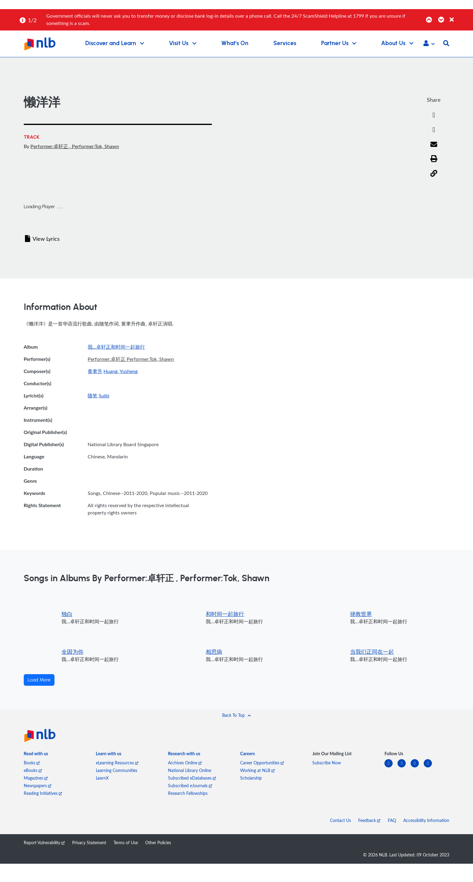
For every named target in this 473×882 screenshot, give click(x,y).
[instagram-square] (417, 767)
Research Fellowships (188, 793)
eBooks (33, 770)
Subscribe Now (326, 763)
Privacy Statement (89, 842)
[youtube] (430, 767)
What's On (234, 43)
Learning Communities (116, 770)
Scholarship (251, 778)
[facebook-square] (404, 767)
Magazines (36, 778)
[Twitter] (434, 129)
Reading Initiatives (43, 793)
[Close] (460, 16)
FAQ (392, 820)
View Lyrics (42, 238)
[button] (429, 44)
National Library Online (189, 770)
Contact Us (340, 820)
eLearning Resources (117, 763)
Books (32, 763)
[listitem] (36, 754)
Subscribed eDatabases (192, 778)
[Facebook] (434, 115)
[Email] (433, 144)
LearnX (102, 778)
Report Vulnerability (44, 842)
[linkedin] (391, 767)
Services (284, 43)
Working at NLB (257, 770)
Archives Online (185, 763)
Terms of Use (126, 842)
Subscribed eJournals (190, 785)
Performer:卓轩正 (49, 146)
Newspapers (37, 785)
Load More (39, 680)
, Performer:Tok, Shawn (94, 146)
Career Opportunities (262, 763)
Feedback (369, 820)
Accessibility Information (426, 820)
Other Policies (158, 842)
